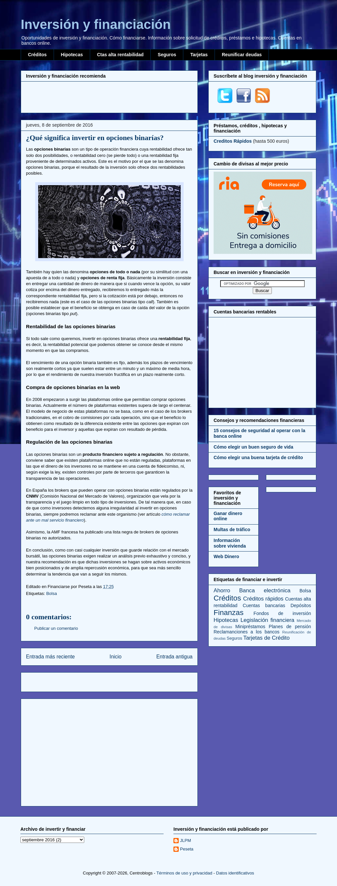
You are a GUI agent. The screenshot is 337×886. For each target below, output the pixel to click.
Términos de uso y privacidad (184, 873)
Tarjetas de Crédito (266, 638)
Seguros (167, 54)
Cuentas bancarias (264, 605)
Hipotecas (72, 54)
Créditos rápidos (263, 599)
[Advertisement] (109, 96)
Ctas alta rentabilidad (120, 54)
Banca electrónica (265, 590)
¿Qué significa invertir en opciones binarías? (95, 138)
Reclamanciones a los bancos (246, 631)
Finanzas (229, 612)
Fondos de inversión (282, 613)
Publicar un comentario (56, 628)
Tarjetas (199, 54)
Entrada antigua (174, 656)
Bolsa (51, 593)
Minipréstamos (250, 626)
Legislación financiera (268, 620)
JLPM (185, 840)
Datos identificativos (235, 873)
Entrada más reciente (50, 656)
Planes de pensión (290, 626)
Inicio (115, 656)
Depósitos (301, 605)
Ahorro (222, 590)
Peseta (186, 849)
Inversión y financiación (96, 24)
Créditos (37, 54)
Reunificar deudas (242, 54)
